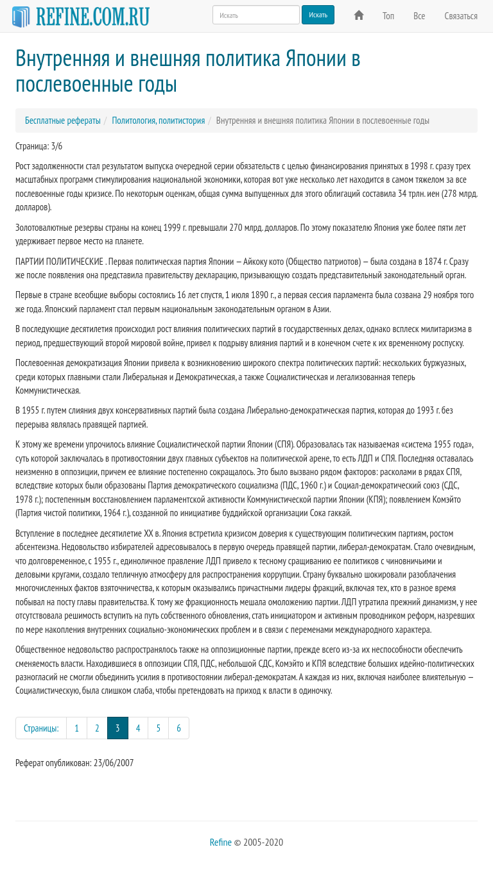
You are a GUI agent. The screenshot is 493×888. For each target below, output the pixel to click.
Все (419, 16)
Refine (221, 841)
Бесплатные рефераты (63, 120)
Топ (388, 16)
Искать (318, 14)
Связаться (461, 16)
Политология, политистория (158, 120)
